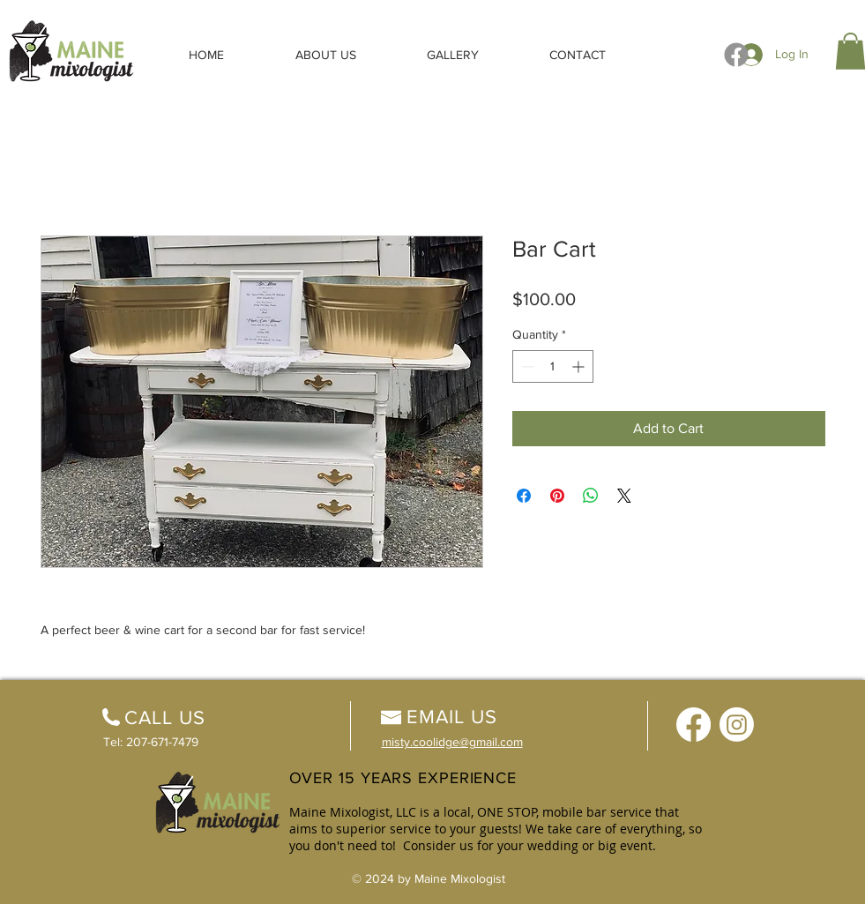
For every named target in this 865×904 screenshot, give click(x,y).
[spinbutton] (553, 366)
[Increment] (580, 366)
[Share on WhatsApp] (590, 495)
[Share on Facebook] (523, 495)
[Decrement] (526, 366)
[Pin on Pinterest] (557, 495)
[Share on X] (624, 495)
